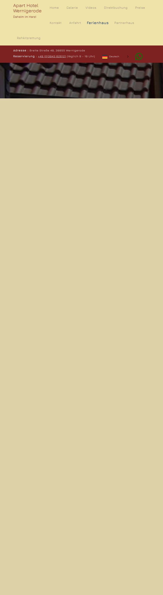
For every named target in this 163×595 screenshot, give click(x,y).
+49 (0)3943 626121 (52, 56)
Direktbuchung (116, 7)
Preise (140, 7)
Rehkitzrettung (29, 38)
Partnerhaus (124, 22)
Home (54, 7)
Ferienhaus (98, 23)
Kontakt (56, 22)
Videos (91, 7)
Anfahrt (75, 22)
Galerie (72, 7)
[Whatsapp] (137, 56)
